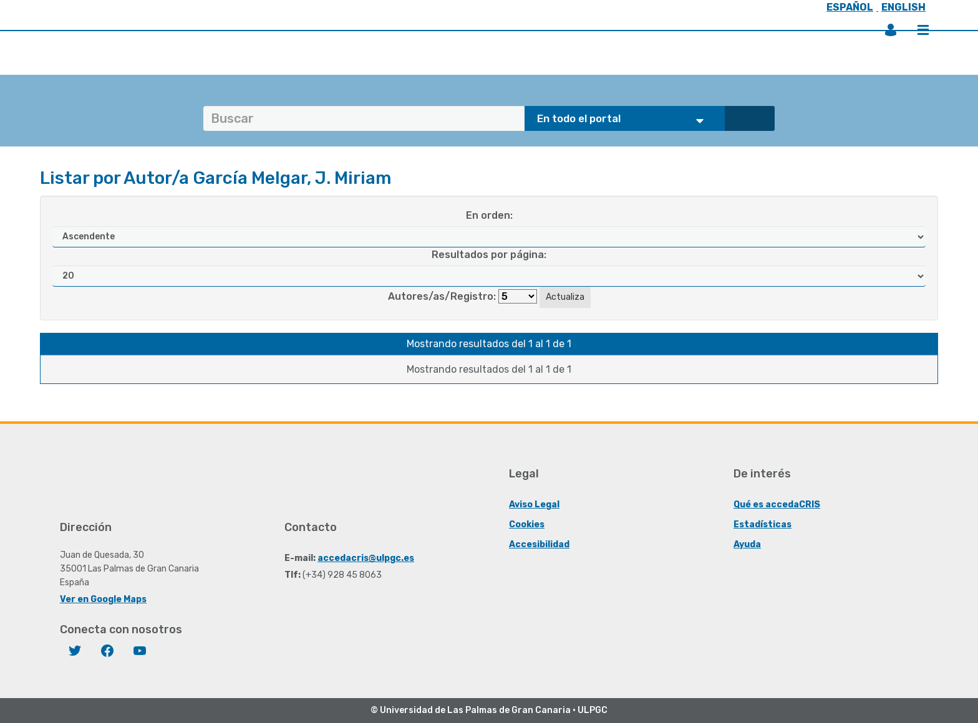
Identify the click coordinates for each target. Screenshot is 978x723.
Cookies (527, 524)
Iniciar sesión (890, 29)
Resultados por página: (489, 255)
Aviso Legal (534, 504)
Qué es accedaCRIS (777, 504)
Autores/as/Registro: (442, 296)
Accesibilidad (539, 544)
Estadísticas (763, 524)
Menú (923, 29)
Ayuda (747, 544)
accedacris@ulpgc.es (365, 558)
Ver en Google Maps (103, 599)
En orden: (489, 215)
